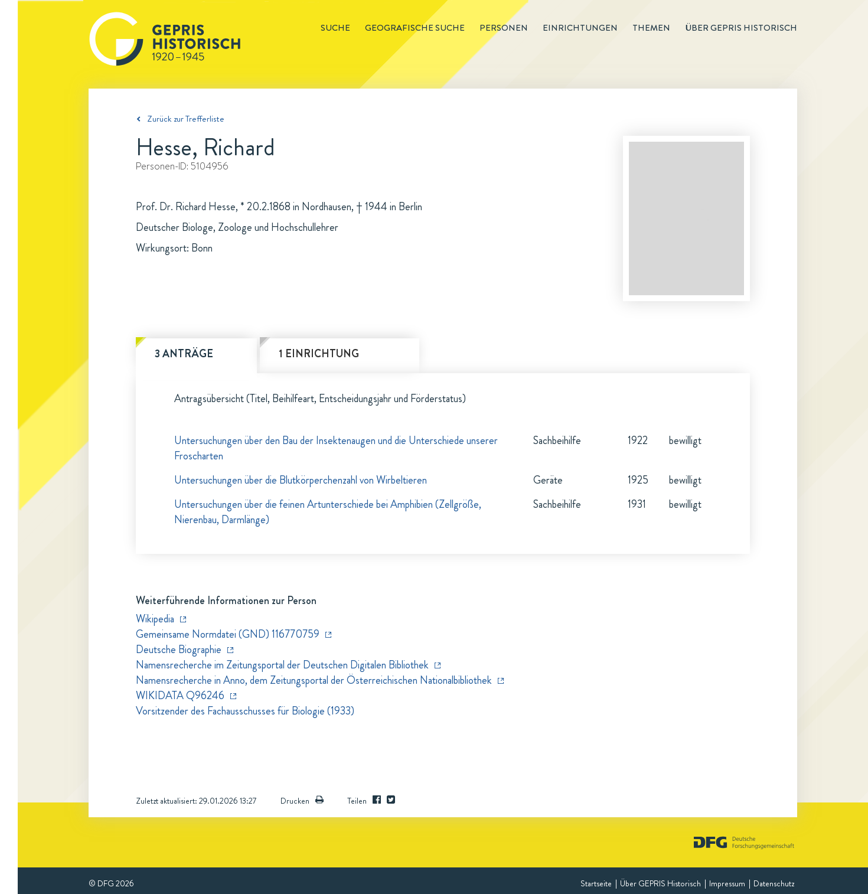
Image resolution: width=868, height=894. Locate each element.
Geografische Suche (415, 27)
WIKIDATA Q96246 (180, 695)
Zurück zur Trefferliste (185, 118)
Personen (503, 27)
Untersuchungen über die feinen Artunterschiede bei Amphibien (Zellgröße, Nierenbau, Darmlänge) (327, 512)
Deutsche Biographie (178, 649)
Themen (651, 27)
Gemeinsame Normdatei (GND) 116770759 (227, 634)
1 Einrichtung (319, 353)
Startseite (596, 883)
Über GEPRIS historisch (741, 27)
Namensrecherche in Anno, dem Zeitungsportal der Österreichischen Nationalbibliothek (314, 680)
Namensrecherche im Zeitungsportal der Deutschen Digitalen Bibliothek (282, 665)
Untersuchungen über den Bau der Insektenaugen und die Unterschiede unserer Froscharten (336, 448)
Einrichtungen (580, 27)
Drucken (302, 801)
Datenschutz (773, 883)
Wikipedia (155, 619)
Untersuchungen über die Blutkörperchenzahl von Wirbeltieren (300, 480)
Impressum (727, 883)
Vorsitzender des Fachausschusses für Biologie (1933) (245, 711)
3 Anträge (184, 353)
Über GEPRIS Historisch (660, 883)
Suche (335, 27)
